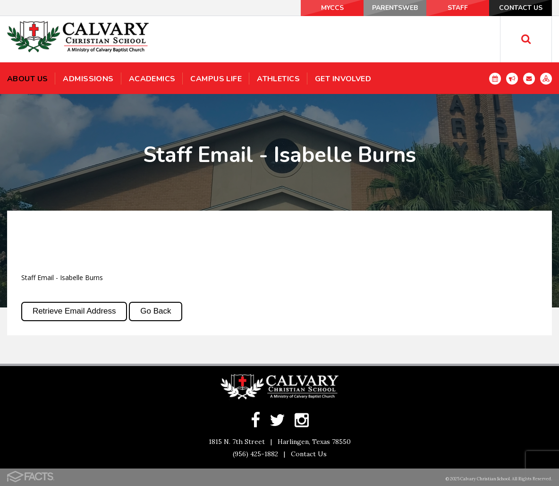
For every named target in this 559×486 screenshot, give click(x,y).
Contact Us (520, 7)
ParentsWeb (395, 7)
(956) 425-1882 (255, 454)
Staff (458, 7)
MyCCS (332, 7)
